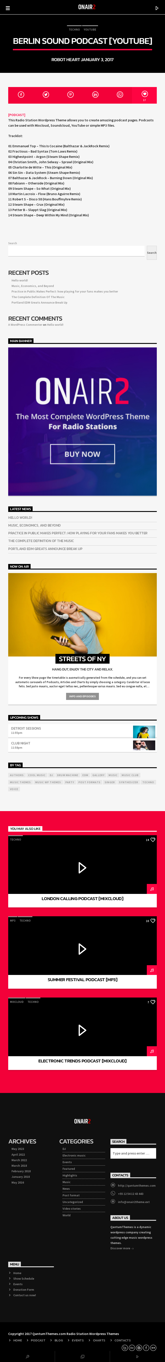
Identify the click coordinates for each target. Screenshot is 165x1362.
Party (69, 782)
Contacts (122, 1340)
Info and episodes (82, 696)
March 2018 (19, 1166)
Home (17, 1273)
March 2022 (19, 1160)
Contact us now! (24, 1295)
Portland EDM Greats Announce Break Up (39, 302)
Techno (74, 29)
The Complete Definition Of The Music (38, 297)
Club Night (20, 743)
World (67, 1215)
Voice (14, 789)
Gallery (98, 775)
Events (67, 1162)
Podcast (38, 1340)
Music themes (20, 782)
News (66, 1189)
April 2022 (18, 1155)
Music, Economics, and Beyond (33, 286)
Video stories (72, 1209)
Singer (110, 782)
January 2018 (21, 1177)
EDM (85, 775)
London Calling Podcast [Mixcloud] (82, 898)
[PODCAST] (16, 114)
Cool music (37, 775)
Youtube (90, 29)
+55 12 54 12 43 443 (130, 1194)
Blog (59, 1340)
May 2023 (18, 1149)
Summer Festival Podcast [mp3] (82, 979)
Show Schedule (23, 1279)
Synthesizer (128, 782)
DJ (64, 1149)
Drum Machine (67, 775)
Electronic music (74, 1155)
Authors (17, 775)
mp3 (13, 920)
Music (67, 1182)
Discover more (122, 1248)
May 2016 (18, 1182)
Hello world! (20, 280)
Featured (69, 1169)
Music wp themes (48, 782)
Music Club (130, 775)
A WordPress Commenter (25, 325)
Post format (71, 1195)
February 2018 (21, 1171)
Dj (51, 775)
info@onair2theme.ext (134, 1202)
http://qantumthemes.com (137, 1186)
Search (12, 243)
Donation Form (23, 1290)
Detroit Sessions (26, 728)
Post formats (89, 782)
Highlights (70, 1175)
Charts (99, 1340)
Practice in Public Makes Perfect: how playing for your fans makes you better (65, 291)
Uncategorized (73, 1202)
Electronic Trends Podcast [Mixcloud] (82, 1060)
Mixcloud (17, 1002)
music (113, 775)
